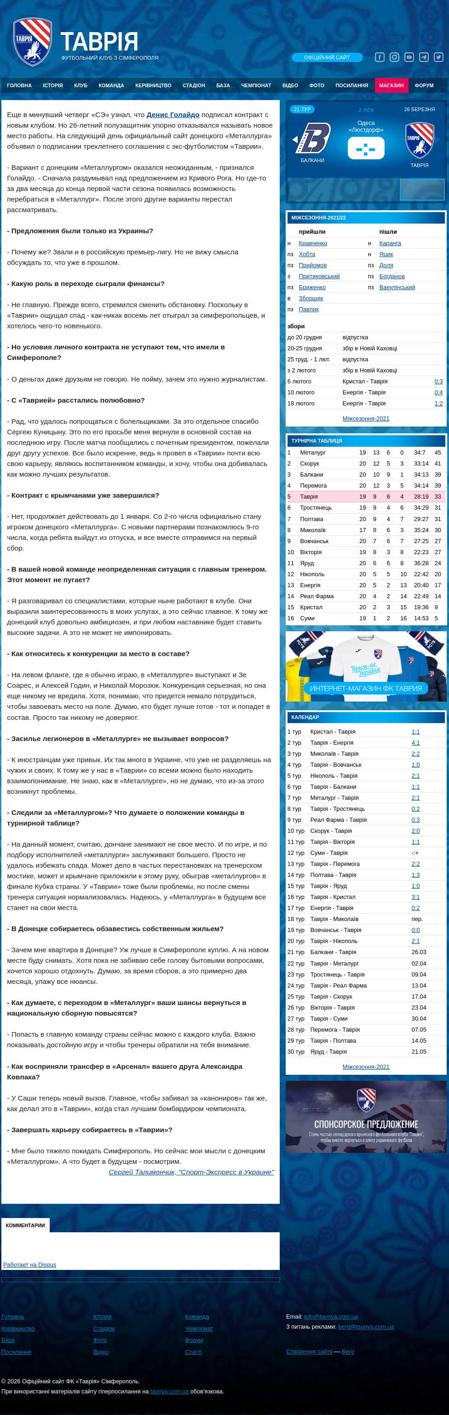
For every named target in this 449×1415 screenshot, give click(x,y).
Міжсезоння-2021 (366, 418)
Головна (19, 85)
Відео (290, 85)
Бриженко (312, 287)
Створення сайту (309, 1351)
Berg (348, 1351)
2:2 (416, 753)
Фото (317, 85)
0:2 (416, 808)
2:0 (416, 830)
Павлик (309, 309)
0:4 (439, 392)
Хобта (307, 254)
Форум (424, 85)
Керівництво (153, 85)
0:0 (416, 929)
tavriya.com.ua (169, 1391)
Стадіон (194, 85)
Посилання (351, 85)
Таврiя (99, 42)
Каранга (390, 243)
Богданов (392, 276)
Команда (111, 85)
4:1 (416, 742)
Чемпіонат (256, 85)
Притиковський (319, 276)
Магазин (392, 85)
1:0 (416, 764)
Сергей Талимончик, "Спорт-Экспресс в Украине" (191, 1172)
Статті (193, 1351)
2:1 (416, 775)
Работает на (29, 1264)
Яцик (386, 254)
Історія (53, 85)
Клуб (80, 85)
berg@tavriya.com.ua (366, 1326)
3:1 (416, 896)
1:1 (416, 731)
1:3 (416, 874)
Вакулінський (397, 287)
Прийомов (313, 265)
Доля (386, 265)
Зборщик (311, 298)
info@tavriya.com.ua (331, 1316)
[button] (295, 139)
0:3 (439, 381)
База (223, 85)
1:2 (439, 403)
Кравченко (313, 243)
